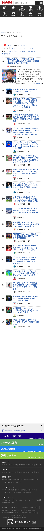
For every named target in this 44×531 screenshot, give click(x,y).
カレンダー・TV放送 (34, 500)
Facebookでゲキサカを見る (13, 430)
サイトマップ (34, 507)
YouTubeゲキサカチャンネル (10, 479)
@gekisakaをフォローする (13, 426)
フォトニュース (16, 48)
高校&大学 (31, 51)
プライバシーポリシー (16, 510)
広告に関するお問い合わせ (10, 512)
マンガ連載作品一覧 (24, 490)
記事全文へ (38, 83)
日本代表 (10, 51)
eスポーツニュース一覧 (12, 492)
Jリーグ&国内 (20, 51)
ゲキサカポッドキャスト (14, 482)
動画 (32, 48)
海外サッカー (7, 54)
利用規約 (5, 510)
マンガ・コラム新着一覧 (9, 490)
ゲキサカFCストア (7, 500)
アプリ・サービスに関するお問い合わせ (14, 515)
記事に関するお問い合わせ (28, 512)
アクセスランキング (20, 500)
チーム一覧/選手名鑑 (8, 502)
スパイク (38, 464)
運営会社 (25, 507)
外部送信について (31, 510)
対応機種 (5, 507)
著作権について (14, 507)
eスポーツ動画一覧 (25, 492)
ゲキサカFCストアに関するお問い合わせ (14, 517)
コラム (25, 48)
